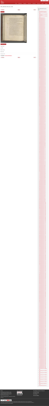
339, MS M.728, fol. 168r (42, 329)
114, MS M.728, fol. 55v (42, 119)
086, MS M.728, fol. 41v (42, 93)
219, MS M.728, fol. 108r (42, 217)
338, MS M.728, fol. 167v (42, 328)
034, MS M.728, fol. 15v (42, 44)
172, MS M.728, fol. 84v (42, 173)
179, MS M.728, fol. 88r (42, 180)
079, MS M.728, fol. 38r (42, 86)
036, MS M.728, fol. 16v (42, 46)
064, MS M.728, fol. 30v (42, 72)
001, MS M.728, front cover (42, 11)
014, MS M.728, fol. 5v (42, 26)
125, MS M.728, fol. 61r (42, 129)
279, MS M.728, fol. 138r (42, 273)
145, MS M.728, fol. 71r (42, 148)
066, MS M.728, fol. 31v (42, 74)
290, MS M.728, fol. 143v (42, 283)
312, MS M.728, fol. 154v (42, 304)
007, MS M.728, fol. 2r (42, 19)
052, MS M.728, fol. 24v (42, 61)
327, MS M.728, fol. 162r (42, 318)
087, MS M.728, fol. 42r (42, 94)
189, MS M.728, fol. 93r (42, 189)
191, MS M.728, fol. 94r (42, 191)
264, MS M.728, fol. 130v (42, 259)
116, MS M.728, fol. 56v (42, 121)
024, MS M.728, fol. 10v (42, 35)
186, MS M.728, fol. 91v (42, 186)
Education (29, 3)
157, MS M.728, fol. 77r (42, 159)
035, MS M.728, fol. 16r (42, 45)
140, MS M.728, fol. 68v (42, 143)
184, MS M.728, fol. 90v (42, 184)
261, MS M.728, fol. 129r (42, 256)
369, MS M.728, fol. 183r (42, 357)
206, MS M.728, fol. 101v (42, 205)
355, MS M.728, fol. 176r (42, 344)
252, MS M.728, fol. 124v (42, 248)
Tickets (44, 0)
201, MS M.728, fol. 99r (42, 200)
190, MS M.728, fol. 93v (42, 190)
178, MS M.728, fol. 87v (42, 179)
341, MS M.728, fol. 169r (42, 331)
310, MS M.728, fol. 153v (42, 302)
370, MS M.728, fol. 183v (42, 358)
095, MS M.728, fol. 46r (42, 101)
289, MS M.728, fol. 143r (42, 282)
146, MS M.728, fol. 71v (42, 149)
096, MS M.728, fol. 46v (42, 102)
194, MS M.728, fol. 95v (42, 194)
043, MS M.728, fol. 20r (42, 53)
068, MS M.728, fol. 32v (42, 76)
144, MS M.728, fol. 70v (42, 147)
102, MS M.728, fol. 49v (42, 108)
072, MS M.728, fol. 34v (42, 80)
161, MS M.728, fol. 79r (42, 163)
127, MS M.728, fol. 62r (42, 131)
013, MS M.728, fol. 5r (42, 25)
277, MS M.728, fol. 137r (42, 271)
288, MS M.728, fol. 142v (42, 281)
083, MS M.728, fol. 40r (42, 90)
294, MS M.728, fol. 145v (42, 287)
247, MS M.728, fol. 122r (42, 243)
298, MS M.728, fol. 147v (42, 291)
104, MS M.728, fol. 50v (42, 110)
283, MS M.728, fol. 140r (42, 277)
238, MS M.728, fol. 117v (42, 235)
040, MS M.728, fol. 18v (42, 50)
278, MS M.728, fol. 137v (42, 272)
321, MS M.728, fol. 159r (42, 312)
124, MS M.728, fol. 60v (42, 128)
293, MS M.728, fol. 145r (42, 286)
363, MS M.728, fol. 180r (42, 351)
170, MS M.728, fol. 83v (42, 171)
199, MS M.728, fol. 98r (42, 198)
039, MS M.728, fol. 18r (42, 49)
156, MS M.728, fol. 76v (42, 158)
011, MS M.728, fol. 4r (42, 23)
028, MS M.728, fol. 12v (42, 39)
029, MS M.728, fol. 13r (42, 40)
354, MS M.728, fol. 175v (42, 343)
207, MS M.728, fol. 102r (42, 206)
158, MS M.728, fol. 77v (42, 160)
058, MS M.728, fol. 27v (42, 67)
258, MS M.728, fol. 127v (42, 253)
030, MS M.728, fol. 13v (42, 41)
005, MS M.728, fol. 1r (42, 17)
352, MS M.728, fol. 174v (42, 341)
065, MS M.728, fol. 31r (42, 73)
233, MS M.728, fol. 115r (42, 230)
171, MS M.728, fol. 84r (42, 172)
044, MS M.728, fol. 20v (42, 54)
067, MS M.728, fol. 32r (42, 75)
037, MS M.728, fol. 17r (42, 47)
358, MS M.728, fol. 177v (42, 347)
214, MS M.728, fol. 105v (42, 212)
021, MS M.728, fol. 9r (42, 32)
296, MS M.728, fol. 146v (42, 289)
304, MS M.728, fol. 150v (42, 296)
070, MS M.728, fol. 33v (42, 78)
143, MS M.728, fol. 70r (42, 146)
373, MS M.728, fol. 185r (42, 361)
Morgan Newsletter (19, 392)
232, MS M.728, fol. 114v (42, 229)
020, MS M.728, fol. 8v (42, 31)
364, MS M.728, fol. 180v (42, 352)
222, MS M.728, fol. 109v (42, 220)
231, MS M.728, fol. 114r (42, 228)
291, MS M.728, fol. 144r (42, 284)
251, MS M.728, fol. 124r (42, 247)
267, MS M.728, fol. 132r (42, 262)
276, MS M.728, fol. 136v (42, 270)
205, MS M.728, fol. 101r (42, 204)
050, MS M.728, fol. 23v (42, 59)
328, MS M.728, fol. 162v (42, 319)
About (43, 3)
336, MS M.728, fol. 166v (42, 326)
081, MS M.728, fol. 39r (42, 88)
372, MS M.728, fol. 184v (42, 360)
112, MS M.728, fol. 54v (42, 117)
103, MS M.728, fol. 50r (42, 109)
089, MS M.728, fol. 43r (42, 96)
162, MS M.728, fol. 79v (42, 164)
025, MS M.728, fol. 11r (42, 36)
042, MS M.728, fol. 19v (42, 52)
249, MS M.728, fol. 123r (42, 245)
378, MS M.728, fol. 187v (42, 365)
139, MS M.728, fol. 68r (42, 142)
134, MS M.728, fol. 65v (42, 138)
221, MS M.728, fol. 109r (42, 219)
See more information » (8, 55)
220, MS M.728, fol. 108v (42, 218)
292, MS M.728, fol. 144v (42, 285)
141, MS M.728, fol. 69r (42, 144)
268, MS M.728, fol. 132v (42, 263)
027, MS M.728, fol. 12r (42, 38)
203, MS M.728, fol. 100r (42, 202)
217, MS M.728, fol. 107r (42, 215)
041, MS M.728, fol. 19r (42, 51)
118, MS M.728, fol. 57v (42, 123)
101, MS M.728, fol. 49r (42, 107)
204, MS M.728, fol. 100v (42, 203)
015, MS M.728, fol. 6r (42, 27)
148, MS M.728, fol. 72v (42, 151)
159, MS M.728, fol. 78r (42, 161)
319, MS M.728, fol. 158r (42, 310)
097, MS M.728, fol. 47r (42, 103)
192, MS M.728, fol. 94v (42, 192)
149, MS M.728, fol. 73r (42, 152)
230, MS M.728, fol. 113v (42, 227)
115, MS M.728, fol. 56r (42, 120)
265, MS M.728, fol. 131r (42, 260)
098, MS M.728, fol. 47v (42, 104)
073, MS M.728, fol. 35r (42, 81)
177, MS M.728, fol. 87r (42, 178)
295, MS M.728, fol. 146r (42, 288)
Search (47, 0)
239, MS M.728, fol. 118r (42, 236)
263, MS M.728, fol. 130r (42, 258)
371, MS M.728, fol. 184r (42, 359)
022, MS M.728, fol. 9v (42, 33)
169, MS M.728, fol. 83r (42, 170)
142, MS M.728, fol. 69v (42, 145)
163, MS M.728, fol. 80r (42, 165)
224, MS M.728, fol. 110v (42, 222)
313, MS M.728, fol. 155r (42, 305)
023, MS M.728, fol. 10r (42, 34)
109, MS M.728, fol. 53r (42, 114)
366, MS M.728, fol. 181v (42, 354)
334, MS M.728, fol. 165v (42, 324)
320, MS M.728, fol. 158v (42, 311)
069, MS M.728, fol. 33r (42, 77)
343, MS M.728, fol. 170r (42, 333)
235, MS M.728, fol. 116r (42, 232)
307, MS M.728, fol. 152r (42, 299)
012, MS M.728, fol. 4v (42, 24)
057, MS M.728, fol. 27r (42, 66)
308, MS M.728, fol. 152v (42, 300)
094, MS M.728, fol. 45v (42, 100)
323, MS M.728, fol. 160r (42, 314)
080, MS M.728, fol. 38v (42, 87)
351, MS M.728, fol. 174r (42, 340)
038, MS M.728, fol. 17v (42, 48)
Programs (25, 3)
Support (46, 3)
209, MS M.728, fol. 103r (42, 208)
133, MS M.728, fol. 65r (42, 137)
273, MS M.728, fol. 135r (42, 267)
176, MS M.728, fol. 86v (42, 177)
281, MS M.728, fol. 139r (42, 275)
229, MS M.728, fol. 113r (42, 226)
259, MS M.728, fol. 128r (42, 254)
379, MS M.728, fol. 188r (42, 366)
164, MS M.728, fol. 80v (42, 166)
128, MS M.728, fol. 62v (42, 132)
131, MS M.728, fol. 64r (42, 135)
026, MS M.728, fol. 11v (42, 37)
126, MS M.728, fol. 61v (42, 130)
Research (38, 3)
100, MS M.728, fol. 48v (42, 106)
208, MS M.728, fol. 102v (42, 207)
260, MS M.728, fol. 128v (42, 255)
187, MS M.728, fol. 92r (42, 187)
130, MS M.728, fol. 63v (42, 134)
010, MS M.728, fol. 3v (42, 22)
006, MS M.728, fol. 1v (42, 18)
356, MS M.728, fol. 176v (42, 345)
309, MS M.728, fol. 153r (42, 301)
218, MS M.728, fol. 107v (42, 216)
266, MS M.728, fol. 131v (42, 261)
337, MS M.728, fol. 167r (42, 327)
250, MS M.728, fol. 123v (42, 246)
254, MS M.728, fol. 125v (42, 250)
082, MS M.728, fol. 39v (42, 89)
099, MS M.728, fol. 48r (42, 105)
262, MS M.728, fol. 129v (42, 257)
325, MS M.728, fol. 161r (42, 316)
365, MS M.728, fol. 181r (42, 353)
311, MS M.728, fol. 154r (42, 303)
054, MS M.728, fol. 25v (42, 63)
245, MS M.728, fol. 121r (42, 241)
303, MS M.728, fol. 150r (42, 295)
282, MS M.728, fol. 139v (42, 276)
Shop (41, 0)
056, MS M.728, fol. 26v (42, 65)
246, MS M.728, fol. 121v (42, 242)
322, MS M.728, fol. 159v (42, 313)
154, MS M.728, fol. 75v (42, 156)
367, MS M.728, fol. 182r (42, 355)
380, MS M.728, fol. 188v (42, 367)
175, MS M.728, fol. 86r (42, 176)
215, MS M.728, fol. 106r (42, 213)
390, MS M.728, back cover (42, 385)
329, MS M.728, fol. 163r (42, 320)
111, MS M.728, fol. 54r (42, 116)
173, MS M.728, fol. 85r (42, 174)
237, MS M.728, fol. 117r (42, 234)
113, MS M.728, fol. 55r (42, 118)
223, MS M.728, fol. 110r (42, 221)
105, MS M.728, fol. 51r (42, 111)
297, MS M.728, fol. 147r (42, 290)
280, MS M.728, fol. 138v (42, 274)
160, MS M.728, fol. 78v (42, 162)
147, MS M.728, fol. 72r (42, 150)
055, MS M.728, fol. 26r (42, 64)
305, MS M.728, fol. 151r (42, 297)
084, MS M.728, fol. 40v (42, 91)
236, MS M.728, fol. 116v (42, 233)
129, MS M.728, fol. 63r (42, 133)
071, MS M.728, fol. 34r (42, 79)
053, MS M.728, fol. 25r (42, 62)
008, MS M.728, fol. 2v (42, 20)
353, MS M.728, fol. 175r (42, 342)
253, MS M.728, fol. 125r (42, 249)
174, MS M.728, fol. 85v (42, 175)
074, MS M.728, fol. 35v (42, 82)
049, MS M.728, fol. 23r (42, 58)
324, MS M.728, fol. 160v (42, 315)
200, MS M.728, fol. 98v (42, 199)
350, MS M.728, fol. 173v (42, 339)
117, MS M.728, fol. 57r (42, 122)
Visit (16, 3)
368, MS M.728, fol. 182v (42, 356)
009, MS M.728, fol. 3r (42, 21)
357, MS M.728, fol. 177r (42, 346)
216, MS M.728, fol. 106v (42, 214)
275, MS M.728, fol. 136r (42, 269)
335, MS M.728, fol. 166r (42, 325)
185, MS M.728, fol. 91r (42, 185)
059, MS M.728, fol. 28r (42, 68)
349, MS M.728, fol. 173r (42, 338)
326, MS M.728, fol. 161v (42, 317)
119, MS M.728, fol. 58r (42, 124)
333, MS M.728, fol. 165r (42, 323)
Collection (34, 3)
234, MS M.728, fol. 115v (42, 231)
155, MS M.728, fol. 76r (42, 157)
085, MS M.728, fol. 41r (42, 92)
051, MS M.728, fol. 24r (42, 60)
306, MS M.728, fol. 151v (42, 298)
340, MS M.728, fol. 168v (42, 330)
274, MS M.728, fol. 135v (42, 268)
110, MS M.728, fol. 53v (42, 115)
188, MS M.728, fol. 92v (42, 188)
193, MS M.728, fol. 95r (42, 193)
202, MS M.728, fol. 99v (42, 201)
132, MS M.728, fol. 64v (42, 136)
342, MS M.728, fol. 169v (42, 332)
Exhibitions (20, 3)
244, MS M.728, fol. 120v (42, 240)
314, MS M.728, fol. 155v (42, 306)
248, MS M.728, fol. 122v (42, 244)
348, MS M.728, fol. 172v (42, 337)
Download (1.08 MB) (3, 44)
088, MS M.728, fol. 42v (42, 95)
